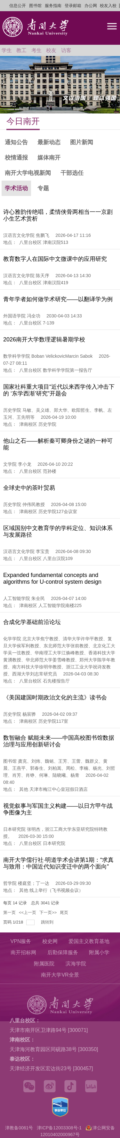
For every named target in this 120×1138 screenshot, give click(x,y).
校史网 (50, 941)
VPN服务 (21, 941)
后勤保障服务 (62, 952)
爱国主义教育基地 (88, 941)
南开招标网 (23, 952)
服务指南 (53, 5)
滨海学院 (76, 963)
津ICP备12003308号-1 (59, 1127)
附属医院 (44, 963)
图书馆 (35, 5)
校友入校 (108, 5)
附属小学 (99, 952)
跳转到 (48, 922)
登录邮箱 (73, 5)
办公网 (90, 5)
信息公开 (17, 5)
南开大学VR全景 (60, 975)
